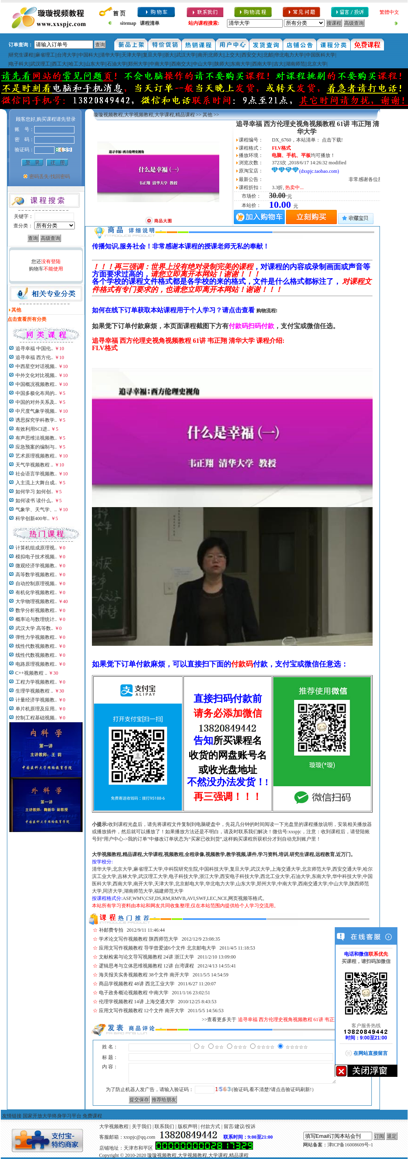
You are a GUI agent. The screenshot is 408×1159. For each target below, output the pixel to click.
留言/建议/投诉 (240, 1126)
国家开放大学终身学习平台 (52, 1116)
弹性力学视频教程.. (36, 637)
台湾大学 (66, 55)
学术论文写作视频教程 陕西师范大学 (138, 939)
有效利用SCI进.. (32, 429)
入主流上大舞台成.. (36, 483)
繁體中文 (389, 12)
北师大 (215, 55)
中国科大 (88, 55)
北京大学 (317, 64)
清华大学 (110, 55)
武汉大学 (186, 55)
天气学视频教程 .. (34, 465)
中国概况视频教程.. (36, 384)
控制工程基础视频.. (36, 718)
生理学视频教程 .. (34, 691)
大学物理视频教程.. (36, 601)
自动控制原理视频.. (36, 583)
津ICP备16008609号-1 (350, 1145)
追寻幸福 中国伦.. (34, 348)
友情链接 (12, 1116)
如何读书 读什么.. (34, 500)
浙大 (169, 55)
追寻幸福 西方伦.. (34, 357)
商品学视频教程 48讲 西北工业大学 (137, 984)
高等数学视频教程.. (36, 574)
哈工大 (76, 64)
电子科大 (18, 64)
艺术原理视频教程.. (36, 456)
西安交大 (251, 55)
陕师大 (221, 64)
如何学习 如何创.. (34, 492)
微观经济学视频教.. (36, 566)
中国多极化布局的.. (36, 393)
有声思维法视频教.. (36, 438)
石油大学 (117, 64)
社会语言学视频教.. (36, 474)
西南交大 (181, 64)
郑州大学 (138, 64)
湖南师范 (295, 64)
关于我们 (141, 1126)
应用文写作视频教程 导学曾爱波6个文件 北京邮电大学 (157, 948)
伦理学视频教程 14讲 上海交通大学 (137, 1001)
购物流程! (266, 311)
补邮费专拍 (111, 930)
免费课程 (92, 1116)
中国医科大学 (320, 55)
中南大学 (159, 64)
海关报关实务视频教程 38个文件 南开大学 (144, 975)
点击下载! (332, 140)
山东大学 (95, 64)
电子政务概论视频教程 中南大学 (133, 993)
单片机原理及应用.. (36, 709)
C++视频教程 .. (31, 673)
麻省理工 (45, 55)
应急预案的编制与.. (36, 447)
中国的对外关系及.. (36, 402)
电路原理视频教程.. (36, 664)
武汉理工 (40, 64)
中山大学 (202, 64)
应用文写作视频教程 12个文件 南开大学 (141, 1010)
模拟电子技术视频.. (36, 557)
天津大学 (131, 55)
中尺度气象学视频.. (36, 411)
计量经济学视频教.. (36, 700)
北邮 (268, 55)
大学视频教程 (114, 1126)
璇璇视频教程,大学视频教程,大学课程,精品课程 (144, 115)
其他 (207, 115)
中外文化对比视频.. (36, 375)
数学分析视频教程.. (36, 610)
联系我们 (164, 1126)
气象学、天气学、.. (36, 509)
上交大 (232, 55)
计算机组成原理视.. (36, 548)
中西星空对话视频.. (36, 366)
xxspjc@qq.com (139, 1137)
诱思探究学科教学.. (36, 420)
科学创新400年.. (32, 518)
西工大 (59, 64)
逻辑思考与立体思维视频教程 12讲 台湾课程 (146, 966)
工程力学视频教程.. (36, 682)
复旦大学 (152, 55)
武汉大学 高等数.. (34, 628)
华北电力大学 (289, 55)
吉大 (279, 64)
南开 (202, 55)
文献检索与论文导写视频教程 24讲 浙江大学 (146, 957)
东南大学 (240, 64)
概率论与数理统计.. (36, 619)
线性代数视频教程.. (36, 646)
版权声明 (187, 1126)
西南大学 (262, 64)
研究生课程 (21, 55)
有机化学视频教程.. (36, 592)
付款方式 (210, 1126)
